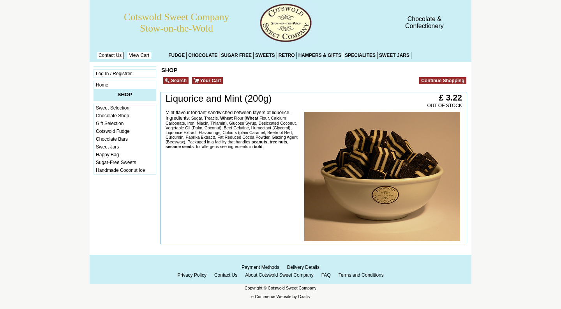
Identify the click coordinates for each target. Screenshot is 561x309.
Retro (287, 55)
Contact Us (110, 55)
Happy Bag (107, 154)
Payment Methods (260, 267)
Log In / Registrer (114, 73)
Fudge (176, 55)
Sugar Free (236, 55)
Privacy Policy (191, 275)
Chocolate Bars (112, 139)
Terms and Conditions (361, 275)
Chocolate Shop (112, 115)
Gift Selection (109, 123)
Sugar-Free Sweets (116, 162)
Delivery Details (303, 267)
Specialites (360, 55)
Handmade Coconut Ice (120, 170)
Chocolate (202, 55)
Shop (125, 94)
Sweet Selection (112, 108)
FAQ (326, 275)
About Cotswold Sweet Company (279, 275)
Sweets (265, 55)
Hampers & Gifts (320, 55)
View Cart (139, 55)
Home (102, 85)
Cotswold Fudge (113, 131)
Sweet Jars (394, 55)
